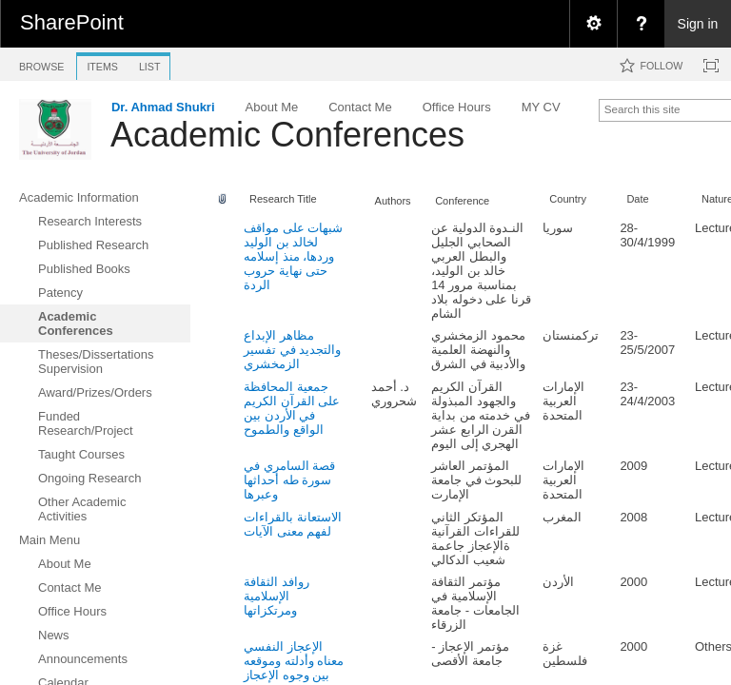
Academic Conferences (287, 134)
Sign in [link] (698, 23)
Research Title (283, 199)
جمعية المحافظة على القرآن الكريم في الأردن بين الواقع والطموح (292, 408)
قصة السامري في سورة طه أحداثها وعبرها (289, 480)
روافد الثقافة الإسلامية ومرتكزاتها (276, 596)
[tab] (41, 63)
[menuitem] (593, 24)
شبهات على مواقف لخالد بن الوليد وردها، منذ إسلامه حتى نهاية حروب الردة (293, 256)
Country (567, 199)
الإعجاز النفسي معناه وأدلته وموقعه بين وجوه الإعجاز (294, 660)
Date (637, 199)
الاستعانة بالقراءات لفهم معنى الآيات (293, 524)
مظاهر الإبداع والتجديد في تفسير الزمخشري (292, 349)
